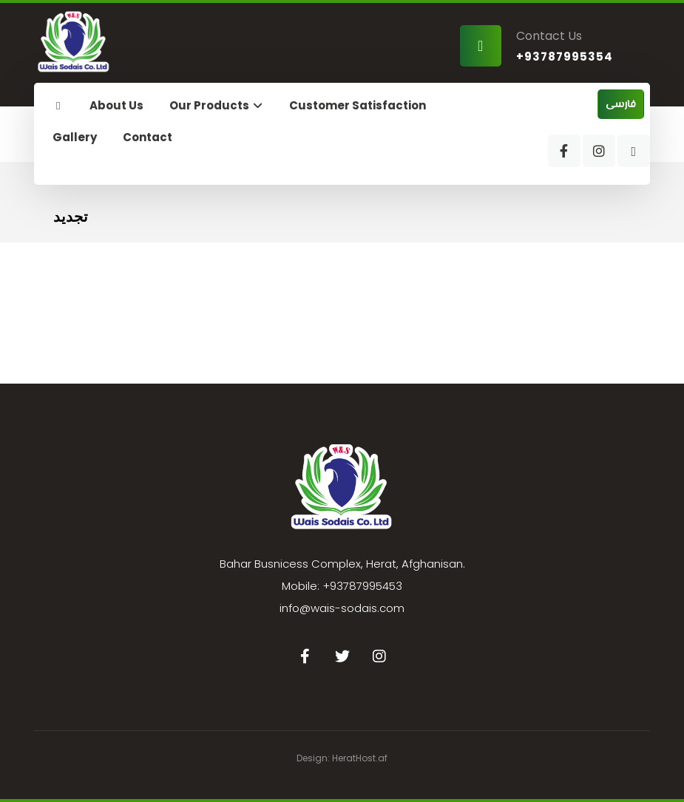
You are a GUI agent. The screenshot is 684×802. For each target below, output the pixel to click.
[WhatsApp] (633, 151)
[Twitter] (342, 656)
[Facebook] (564, 151)
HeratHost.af (359, 758)
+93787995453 (362, 586)
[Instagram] (599, 151)
